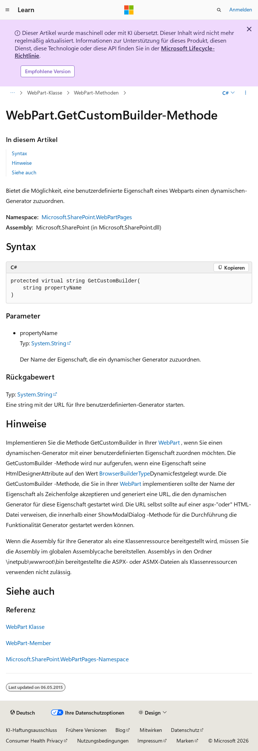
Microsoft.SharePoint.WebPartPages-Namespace (67, 659)
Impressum (149, 740)
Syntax (19, 153)
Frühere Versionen (86, 729)
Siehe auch (24, 172)
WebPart (169, 442)
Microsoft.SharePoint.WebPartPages (87, 217)
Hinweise (22, 162)
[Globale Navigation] (7, 10)
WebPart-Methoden (96, 92)
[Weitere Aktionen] (245, 93)
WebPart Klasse (25, 626)
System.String (48, 343)
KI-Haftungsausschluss (31, 729)
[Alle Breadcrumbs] (12, 93)
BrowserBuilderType (124, 473)
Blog (120, 729)
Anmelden (240, 9)
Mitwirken (151, 729)
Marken (185, 740)
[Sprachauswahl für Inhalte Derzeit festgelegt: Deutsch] (22, 713)
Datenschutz (185, 729)
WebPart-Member (28, 643)
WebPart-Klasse (44, 92)
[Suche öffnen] (219, 10)
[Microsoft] (129, 10)
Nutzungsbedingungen (103, 740)
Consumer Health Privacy (34, 740)
